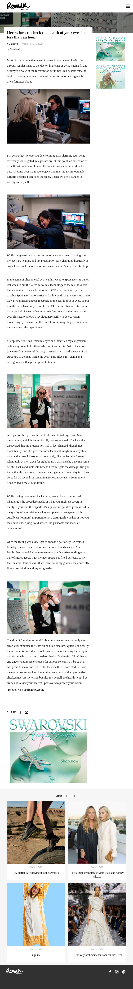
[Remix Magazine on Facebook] (110, 972)
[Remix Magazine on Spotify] (124, 972)
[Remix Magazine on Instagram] (117, 972)
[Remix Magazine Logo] (18, 6)
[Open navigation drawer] (128, 6)
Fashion (13, 44)
